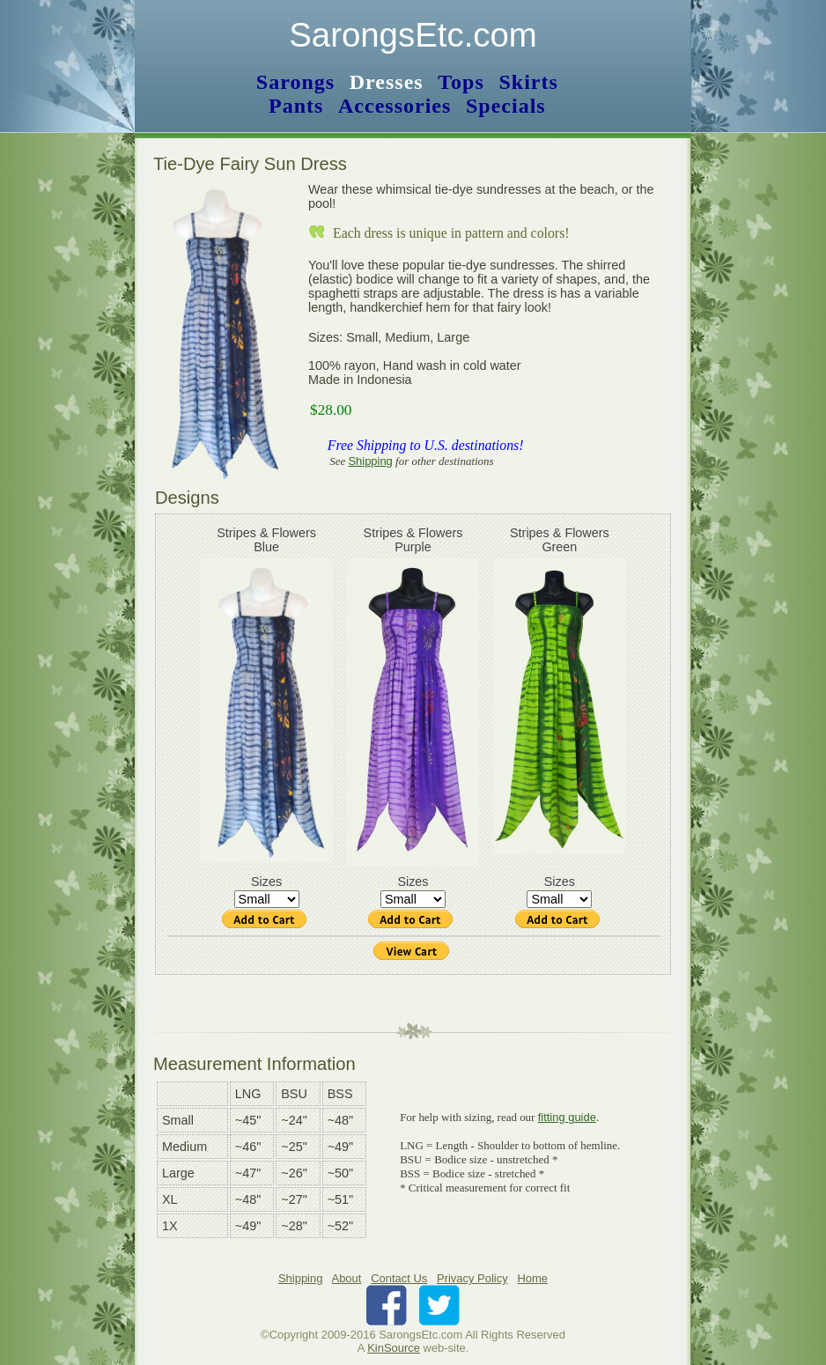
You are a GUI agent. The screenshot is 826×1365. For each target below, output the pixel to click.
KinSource (393, 1347)
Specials (506, 105)
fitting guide (567, 1117)
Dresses (387, 81)
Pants (296, 105)
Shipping (370, 461)
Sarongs (295, 81)
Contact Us (399, 1278)
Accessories (394, 105)
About (347, 1278)
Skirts (527, 81)
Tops (461, 81)
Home (532, 1278)
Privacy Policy (472, 1278)
